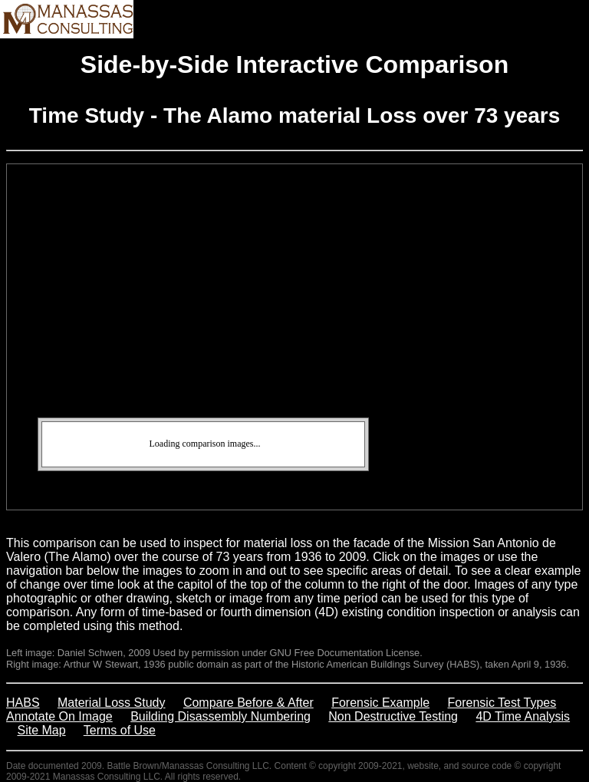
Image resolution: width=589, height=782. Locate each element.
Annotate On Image (59, 716)
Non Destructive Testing (393, 716)
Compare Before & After (248, 702)
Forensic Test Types (502, 702)
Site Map (42, 730)
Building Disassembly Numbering (220, 716)
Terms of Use (120, 730)
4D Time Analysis (522, 716)
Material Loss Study (112, 702)
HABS (23, 702)
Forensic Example (380, 702)
